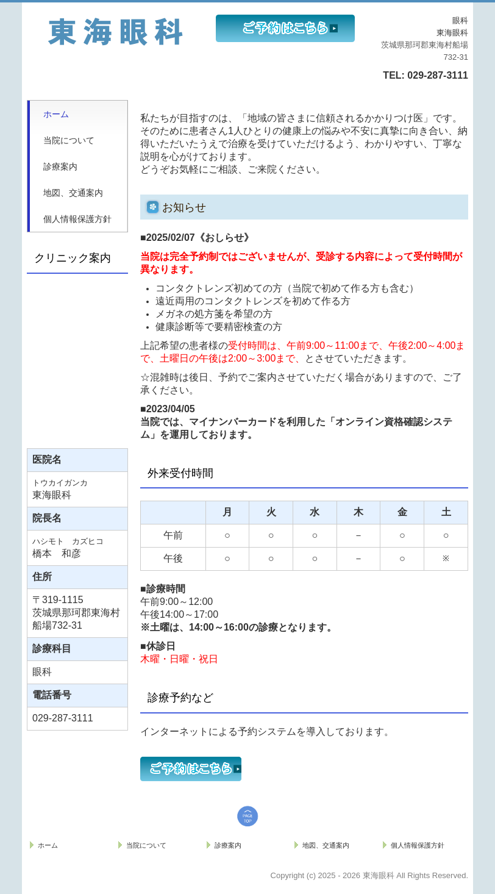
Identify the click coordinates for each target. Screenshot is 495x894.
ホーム (56, 114)
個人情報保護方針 (77, 219)
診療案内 (60, 166)
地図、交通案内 (73, 193)
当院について (68, 140)
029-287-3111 (436, 75)
